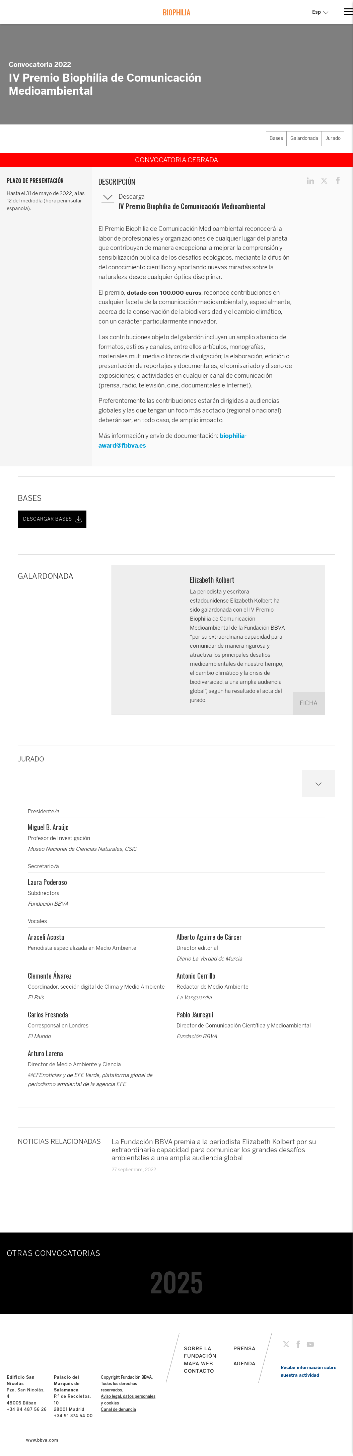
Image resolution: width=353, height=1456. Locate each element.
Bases (276, 138)
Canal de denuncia (118, 1409)
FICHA (308, 703)
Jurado (333, 138)
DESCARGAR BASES (53, 519)
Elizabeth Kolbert (212, 579)
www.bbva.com (42, 1440)
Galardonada (304, 138)
